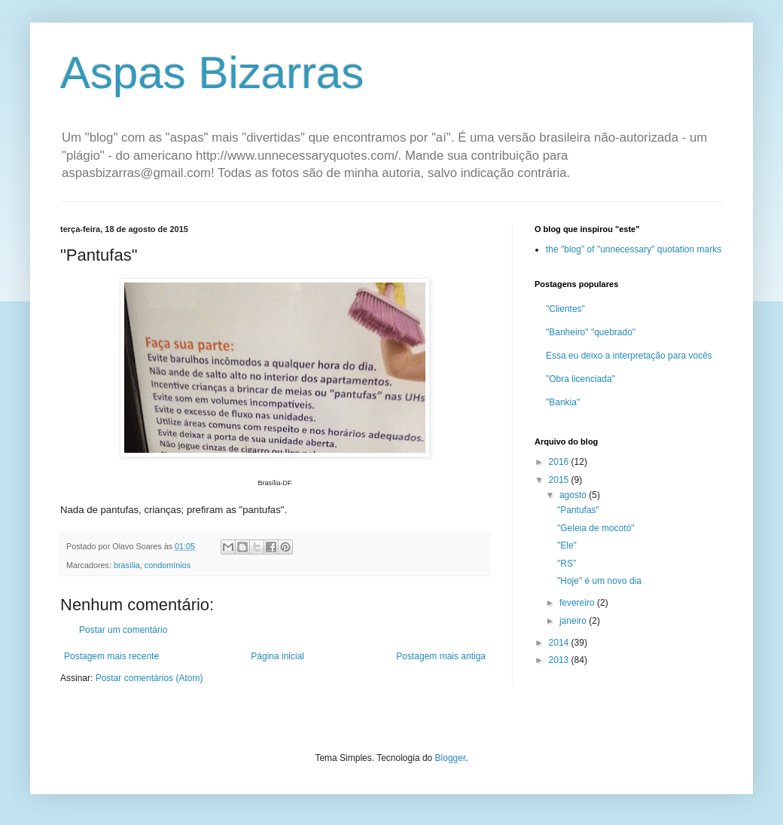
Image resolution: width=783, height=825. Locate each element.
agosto (574, 495)
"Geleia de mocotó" (596, 528)
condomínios (167, 565)
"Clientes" (565, 309)
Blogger (450, 758)
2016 (560, 462)
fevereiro (578, 602)
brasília (127, 565)
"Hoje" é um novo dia (599, 581)
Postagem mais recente (111, 656)
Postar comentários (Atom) (149, 678)
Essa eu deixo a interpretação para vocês (629, 355)
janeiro (574, 621)
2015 (560, 480)
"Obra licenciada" (580, 379)
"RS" (566, 563)
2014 (560, 642)
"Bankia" (563, 402)
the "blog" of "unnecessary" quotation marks (633, 249)
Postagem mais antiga (441, 656)
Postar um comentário (123, 630)
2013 (560, 660)
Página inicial (277, 656)
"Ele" (567, 545)
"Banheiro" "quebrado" (590, 332)
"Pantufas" (578, 510)
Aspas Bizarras (212, 72)
